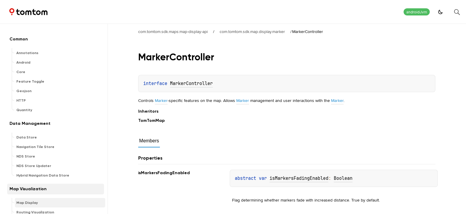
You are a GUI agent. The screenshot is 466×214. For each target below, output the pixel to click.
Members (149, 140)
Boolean (343, 178)
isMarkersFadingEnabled (299, 178)
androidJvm (416, 12)
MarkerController (191, 83)
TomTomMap (151, 120)
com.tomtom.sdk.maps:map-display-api (173, 31)
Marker (161, 100)
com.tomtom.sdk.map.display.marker (252, 31)
